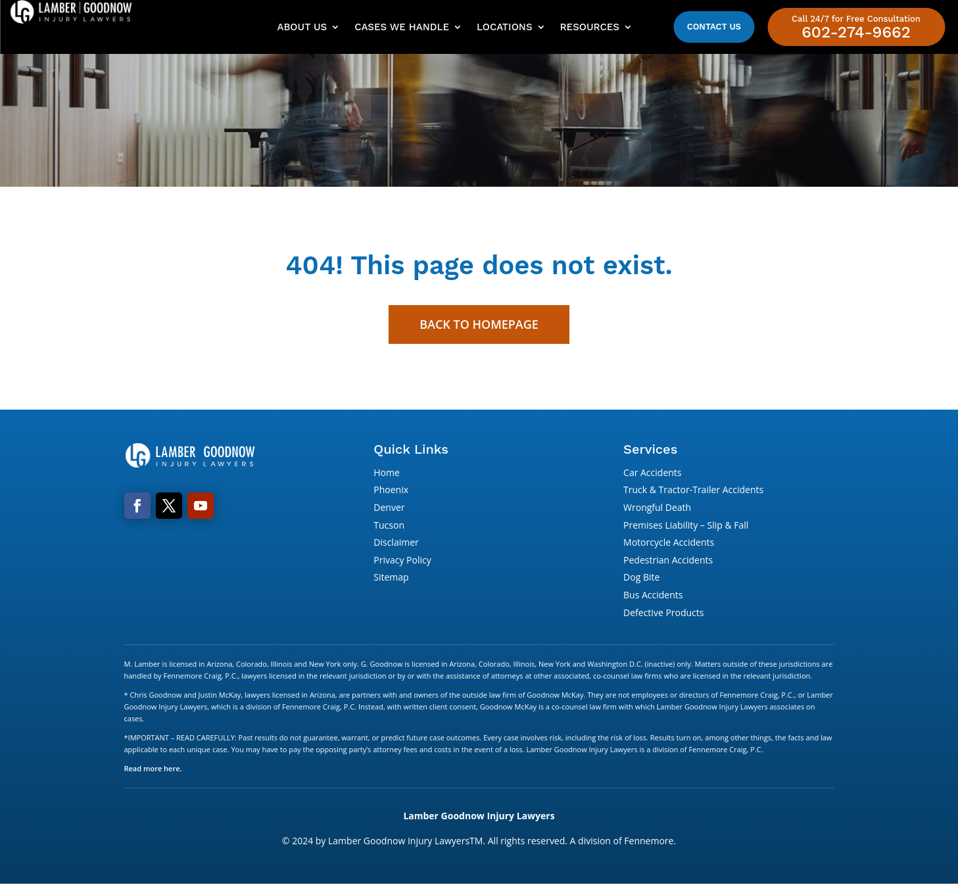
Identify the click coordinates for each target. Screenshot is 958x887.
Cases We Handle (401, 27)
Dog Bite (641, 579)
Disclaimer (395, 545)
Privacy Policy (402, 562)
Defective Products (663, 614)
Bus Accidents (653, 596)
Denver (388, 509)
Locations (504, 27)
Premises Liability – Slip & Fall (685, 527)
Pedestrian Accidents (668, 562)
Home (386, 474)
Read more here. (153, 771)
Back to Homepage (479, 325)
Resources (589, 27)
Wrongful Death (657, 509)
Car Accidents (652, 474)
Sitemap (390, 579)
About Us (302, 27)
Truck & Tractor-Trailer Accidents (693, 492)
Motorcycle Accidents (668, 545)
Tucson (388, 527)
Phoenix (390, 492)
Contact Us (714, 27)
